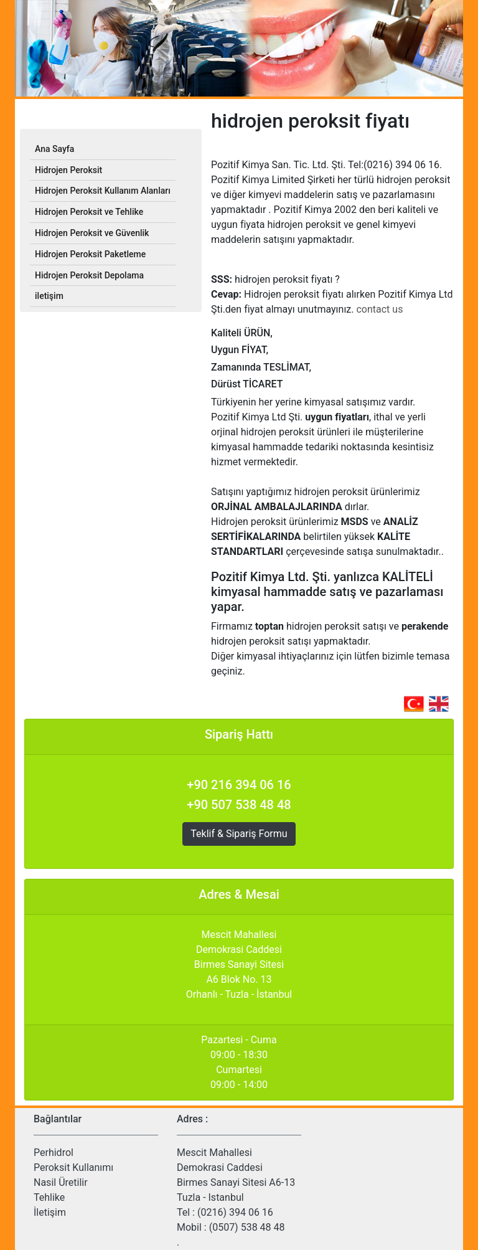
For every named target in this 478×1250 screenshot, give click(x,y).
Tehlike (49, 1197)
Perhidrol (53, 1152)
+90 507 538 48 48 (239, 804)
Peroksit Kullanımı (73, 1167)
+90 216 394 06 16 (239, 784)
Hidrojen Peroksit (68, 170)
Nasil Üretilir (61, 1182)
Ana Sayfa (54, 149)
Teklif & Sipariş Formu (238, 834)
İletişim (50, 1212)
